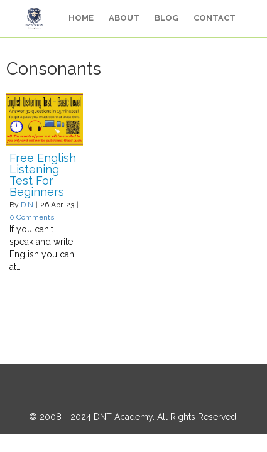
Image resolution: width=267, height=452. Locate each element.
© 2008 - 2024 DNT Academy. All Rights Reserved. (133, 417)
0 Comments (31, 217)
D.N (27, 204)
